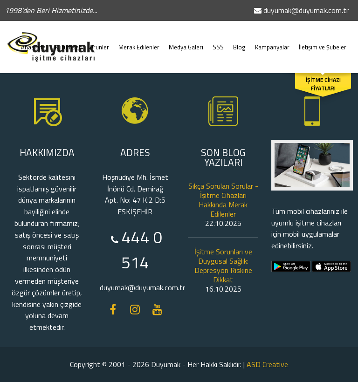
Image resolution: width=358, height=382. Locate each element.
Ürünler (99, 42)
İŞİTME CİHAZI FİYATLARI (323, 84)
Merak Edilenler (138, 42)
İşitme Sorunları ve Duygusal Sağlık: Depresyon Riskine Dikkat (223, 265)
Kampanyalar (272, 42)
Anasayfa (33, 42)
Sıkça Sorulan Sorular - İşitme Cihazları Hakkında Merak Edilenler (223, 199)
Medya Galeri (186, 42)
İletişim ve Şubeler (322, 42)
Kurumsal (67, 42)
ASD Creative (267, 364)
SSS (218, 42)
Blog (239, 42)
